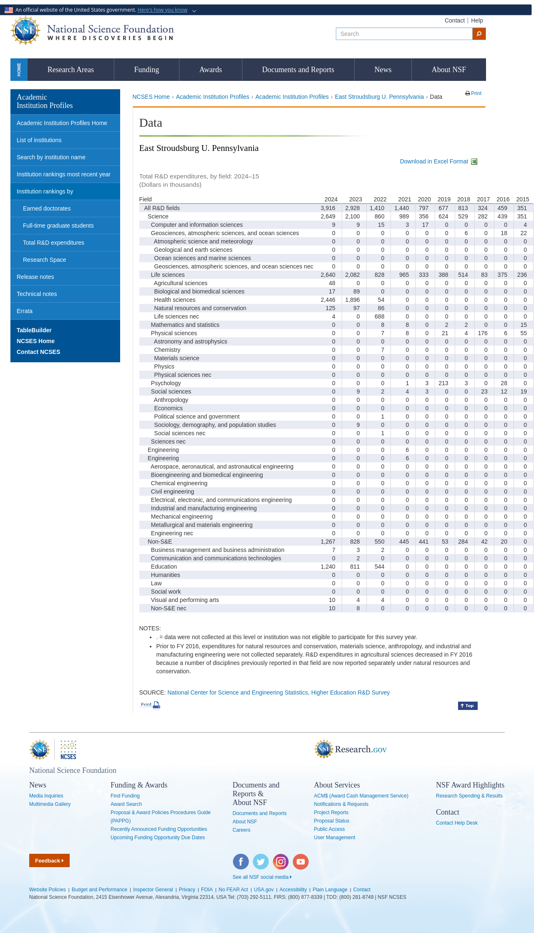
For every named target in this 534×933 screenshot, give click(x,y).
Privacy (187, 890)
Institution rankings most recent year (64, 174)
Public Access (329, 829)
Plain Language (329, 890)
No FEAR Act (233, 890)
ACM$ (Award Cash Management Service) (361, 796)
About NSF (449, 69)
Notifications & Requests (341, 804)
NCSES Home (151, 96)
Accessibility (293, 890)
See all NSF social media (262, 877)
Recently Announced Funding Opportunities (159, 829)
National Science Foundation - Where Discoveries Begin (92, 30)
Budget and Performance (99, 890)
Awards (210, 69)
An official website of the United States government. (97, 9)
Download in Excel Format (439, 161)
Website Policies (47, 890)
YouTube (301, 858)
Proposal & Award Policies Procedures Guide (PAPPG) (161, 817)
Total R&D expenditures (53, 242)
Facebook (241, 858)
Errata (25, 311)
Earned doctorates (47, 208)
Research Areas (71, 69)
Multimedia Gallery (50, 804)
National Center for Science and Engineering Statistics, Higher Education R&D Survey (278, 692)
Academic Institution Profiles (212, 96)
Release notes (35, 276)
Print (475, 93)
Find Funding (125, 796)
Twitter (260, 858)
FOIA (207, 890)
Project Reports (331, 812)
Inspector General (153, 890)
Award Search (126, 804)
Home (18, 69)
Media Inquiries (46, 796)
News (383, 69)
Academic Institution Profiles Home (62, 123)
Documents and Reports (298, 69)
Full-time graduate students (58, 225)
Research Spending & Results (469, 796)
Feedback (49, 861)
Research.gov (310, 749)
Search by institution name (51, 157)
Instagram (281, 858)
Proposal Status (332, 821)
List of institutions (39, 140)
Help (477, 20)
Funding (146, 69)
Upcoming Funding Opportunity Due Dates (158, 837)
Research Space (44, 259)
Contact (455, 20)
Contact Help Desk (457, 823)
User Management (334, 837)
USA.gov (264, 890)
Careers (242, 830)
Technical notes (37, 294)
